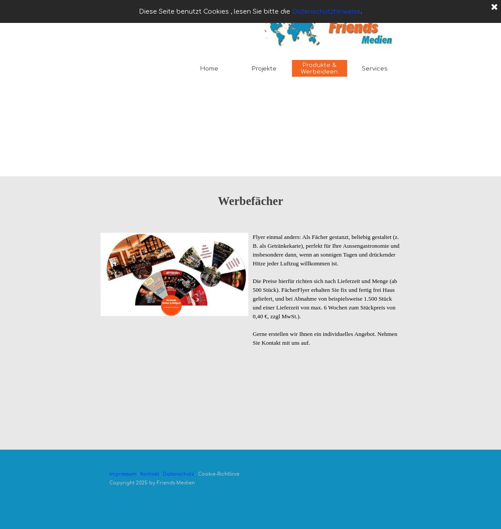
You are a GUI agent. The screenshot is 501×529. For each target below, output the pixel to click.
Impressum (123, 474)
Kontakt (149, 474)
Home (209, 68)
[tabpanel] (250, 209)
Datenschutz (178, 474)
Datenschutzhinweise (326, 11)
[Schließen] (494, 7)
